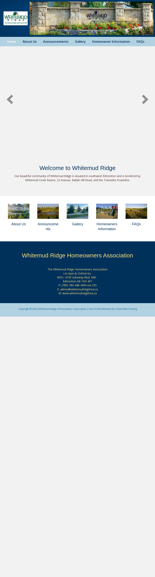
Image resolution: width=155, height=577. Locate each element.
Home (11, 41)
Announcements (55, 41)
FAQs (140, 41)
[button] (10, 99)
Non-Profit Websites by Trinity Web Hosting (113, 309)
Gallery (80, 41)
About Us (30, 41)
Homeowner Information (111, 41)
